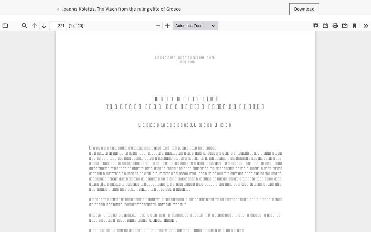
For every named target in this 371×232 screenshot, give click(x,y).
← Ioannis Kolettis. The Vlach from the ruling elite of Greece (119, 8)
